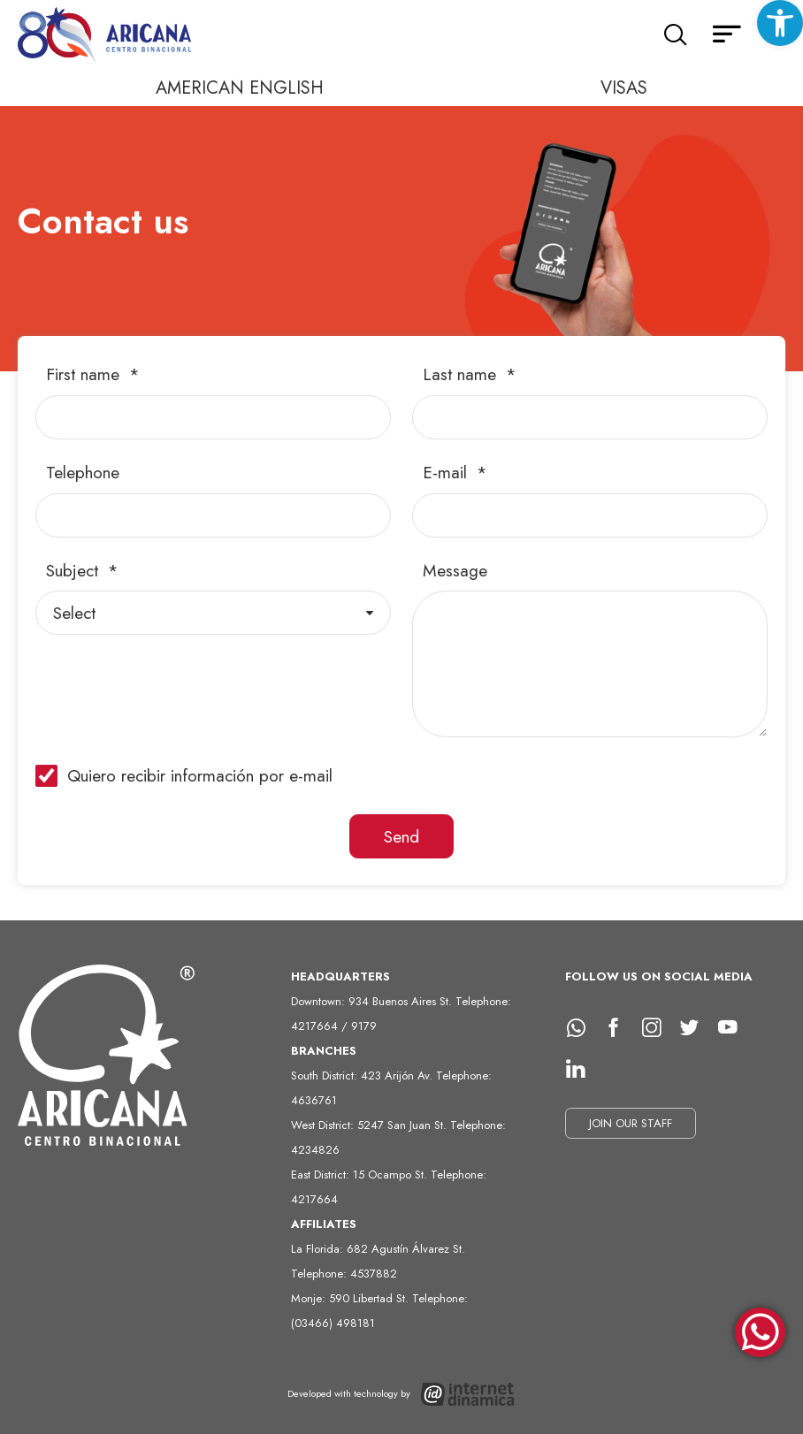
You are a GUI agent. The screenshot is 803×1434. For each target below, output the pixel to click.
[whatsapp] (582, 1028)
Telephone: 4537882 (344, 1273)
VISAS (623, 88)
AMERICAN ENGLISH (240, 88)
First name (85, 374)
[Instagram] (658, 1028)
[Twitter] (696, 1028)
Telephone (82, 472)
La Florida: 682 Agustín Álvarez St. (378, 1248)
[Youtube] (734, 1028)
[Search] (675, 35)
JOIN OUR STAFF (630, 1123)
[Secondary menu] (727, 35)
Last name (462, 374)
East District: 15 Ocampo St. (361, 1174)
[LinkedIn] (582, 1069)
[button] (780, 23)
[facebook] (620, 1028)
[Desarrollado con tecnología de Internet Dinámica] (401, 1393)
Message (455, 571)
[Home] (106, 36)
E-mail (447, 472)
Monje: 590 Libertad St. (351, 1298)
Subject (74, 571)
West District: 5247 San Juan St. (370, 1125)
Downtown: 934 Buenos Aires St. (373, 1001)
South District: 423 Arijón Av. (363, 1075)
